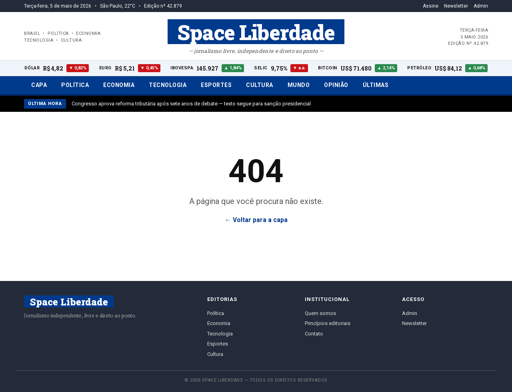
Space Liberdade (256, 31)
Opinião (336, 85)
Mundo (299, 85)
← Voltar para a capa (256, 220)
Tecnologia (167, 85)
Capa (39, 85)
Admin (481, 6)
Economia (118, 85)
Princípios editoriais (327, 323)
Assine (430, 6)
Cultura (259, 85)
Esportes (216, 85)
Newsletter (456, 6)
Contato (314, 334)
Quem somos (320, 313)
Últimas (376, 85)
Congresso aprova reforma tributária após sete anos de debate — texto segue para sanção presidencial (191, 104)
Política (75, 85)
